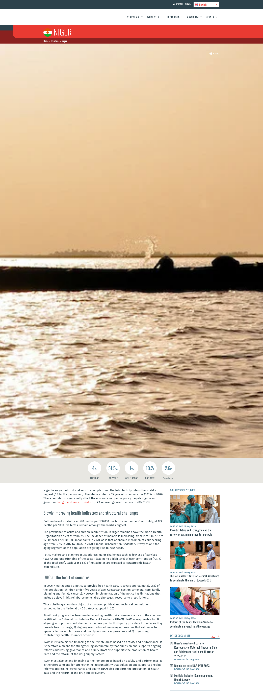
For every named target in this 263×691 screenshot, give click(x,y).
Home (45, 41)
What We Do (153, 17)
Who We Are (133, 17)
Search (176, 4)
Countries (211, 17)
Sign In (187, 4)
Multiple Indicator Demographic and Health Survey (193, 677)
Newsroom (193, 17)
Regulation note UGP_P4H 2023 (192, 665)
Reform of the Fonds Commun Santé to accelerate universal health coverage (191, 624)
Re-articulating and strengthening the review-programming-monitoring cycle (191, 532)
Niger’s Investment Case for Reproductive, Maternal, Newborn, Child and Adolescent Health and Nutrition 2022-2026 (196, 649)
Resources (173, 17)
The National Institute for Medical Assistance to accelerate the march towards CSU (194, 578)
